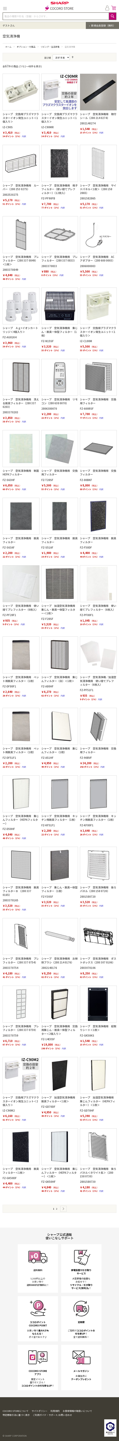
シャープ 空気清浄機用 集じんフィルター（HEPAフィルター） (21, 819)
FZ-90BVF (86, 757)
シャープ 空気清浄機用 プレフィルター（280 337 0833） (59, 258)
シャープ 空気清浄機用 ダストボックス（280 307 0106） (98, 960)
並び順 (47, 57)
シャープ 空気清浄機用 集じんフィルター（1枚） (59, 750)
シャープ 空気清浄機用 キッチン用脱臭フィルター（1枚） (59, 817)
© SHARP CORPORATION (15, 1435)
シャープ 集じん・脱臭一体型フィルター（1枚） (59, 889)
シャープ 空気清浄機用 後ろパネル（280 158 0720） (98, 889)
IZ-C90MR (47, 127)
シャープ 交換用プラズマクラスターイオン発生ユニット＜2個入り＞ (21, 1101)
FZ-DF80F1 (9, 686)
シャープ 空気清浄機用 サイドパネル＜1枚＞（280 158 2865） (98, 189)
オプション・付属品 (26, 46)
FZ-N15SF (47, 341)
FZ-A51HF (47, 757)
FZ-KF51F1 (48, 825)
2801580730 (88, 1181)
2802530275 (10, 194)
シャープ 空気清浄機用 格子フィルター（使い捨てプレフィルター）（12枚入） (59, 189)
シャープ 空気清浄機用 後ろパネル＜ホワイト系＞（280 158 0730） (98, 1172)
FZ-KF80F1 (86, 825)
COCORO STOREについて (15, 1411)
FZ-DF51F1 (9, 757)
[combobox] (59, 16)
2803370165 (10, 900)
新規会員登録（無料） (103, 25)
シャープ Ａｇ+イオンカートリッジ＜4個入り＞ (20, 329)
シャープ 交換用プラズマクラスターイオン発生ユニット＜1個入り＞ (21, 117)
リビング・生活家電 (50, 46)
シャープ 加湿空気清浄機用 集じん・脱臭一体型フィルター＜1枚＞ (59, 609)
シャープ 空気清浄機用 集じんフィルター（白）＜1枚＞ (59, 679)
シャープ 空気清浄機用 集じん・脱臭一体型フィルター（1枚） (59, 331)
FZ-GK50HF (48, 1181)
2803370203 (10, 412)
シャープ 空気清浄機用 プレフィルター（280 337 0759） (21, 1028)
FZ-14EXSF (48, 1039)
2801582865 (88, 198)
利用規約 (55, 1411)
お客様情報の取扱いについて (77, 1411)
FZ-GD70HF (87, 1110)
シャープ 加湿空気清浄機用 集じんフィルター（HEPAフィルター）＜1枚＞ (98, 1101)
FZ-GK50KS (87, 1035)
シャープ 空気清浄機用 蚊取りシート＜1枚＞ (98, 1028)
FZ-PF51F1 (86, 690)
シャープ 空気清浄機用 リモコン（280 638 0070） (59, 401)
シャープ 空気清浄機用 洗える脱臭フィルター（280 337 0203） (21, 403)
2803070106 (88, 968)
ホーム (8, 46)
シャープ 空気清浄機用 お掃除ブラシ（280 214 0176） (59, 960)
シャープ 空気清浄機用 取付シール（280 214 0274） (98, 116)
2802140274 (88, 123)
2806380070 (49, 408)
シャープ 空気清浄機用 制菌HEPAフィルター (21, 472)
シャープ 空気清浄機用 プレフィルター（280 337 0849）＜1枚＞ (21, 260)
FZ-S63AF (9, 547)
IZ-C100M (86, 341)
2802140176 (49, 968)
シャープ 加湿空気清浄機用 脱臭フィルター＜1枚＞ (59, 1099)
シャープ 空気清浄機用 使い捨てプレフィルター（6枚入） (21, 607)
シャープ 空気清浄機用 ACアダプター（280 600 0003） (97, 258)
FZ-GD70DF (48, 1106)
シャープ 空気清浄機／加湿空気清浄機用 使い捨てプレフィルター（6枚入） (98, 680)
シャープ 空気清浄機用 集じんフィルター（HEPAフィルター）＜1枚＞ (59, 1172)
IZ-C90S (8, 127)
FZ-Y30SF (47, 896)
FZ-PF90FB (48, 198)
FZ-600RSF (87, 408)
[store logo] (59, 8)
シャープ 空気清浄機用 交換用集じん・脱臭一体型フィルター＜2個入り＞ (59, 1030)
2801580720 (88, 896)
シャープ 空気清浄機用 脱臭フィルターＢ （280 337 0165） (21, 891)
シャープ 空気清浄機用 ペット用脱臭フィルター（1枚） (21, 679)
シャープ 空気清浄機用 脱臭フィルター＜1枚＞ (21, 1170)
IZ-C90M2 (9, 1110)
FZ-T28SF (47, 480)
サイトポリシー (39, 1411)
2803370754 (10, 968)
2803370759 (10, 1035)
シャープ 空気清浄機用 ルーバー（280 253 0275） (21, 187)
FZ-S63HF (9, 480)
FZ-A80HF (47, 686)
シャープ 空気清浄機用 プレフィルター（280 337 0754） (21, 960)
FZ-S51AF (47, 547)
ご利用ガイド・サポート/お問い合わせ (52, 1415)
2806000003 (88, 266)
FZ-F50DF (86, 547)
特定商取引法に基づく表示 (16, 1415)
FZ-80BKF (86, 480)
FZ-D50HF (9, 829)
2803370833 (49, 266)
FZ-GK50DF (10, 1178)
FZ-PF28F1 (9, 615)
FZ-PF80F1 (86, 615)
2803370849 (10, 269)
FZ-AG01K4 (10, 337)
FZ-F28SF (47, 619)
